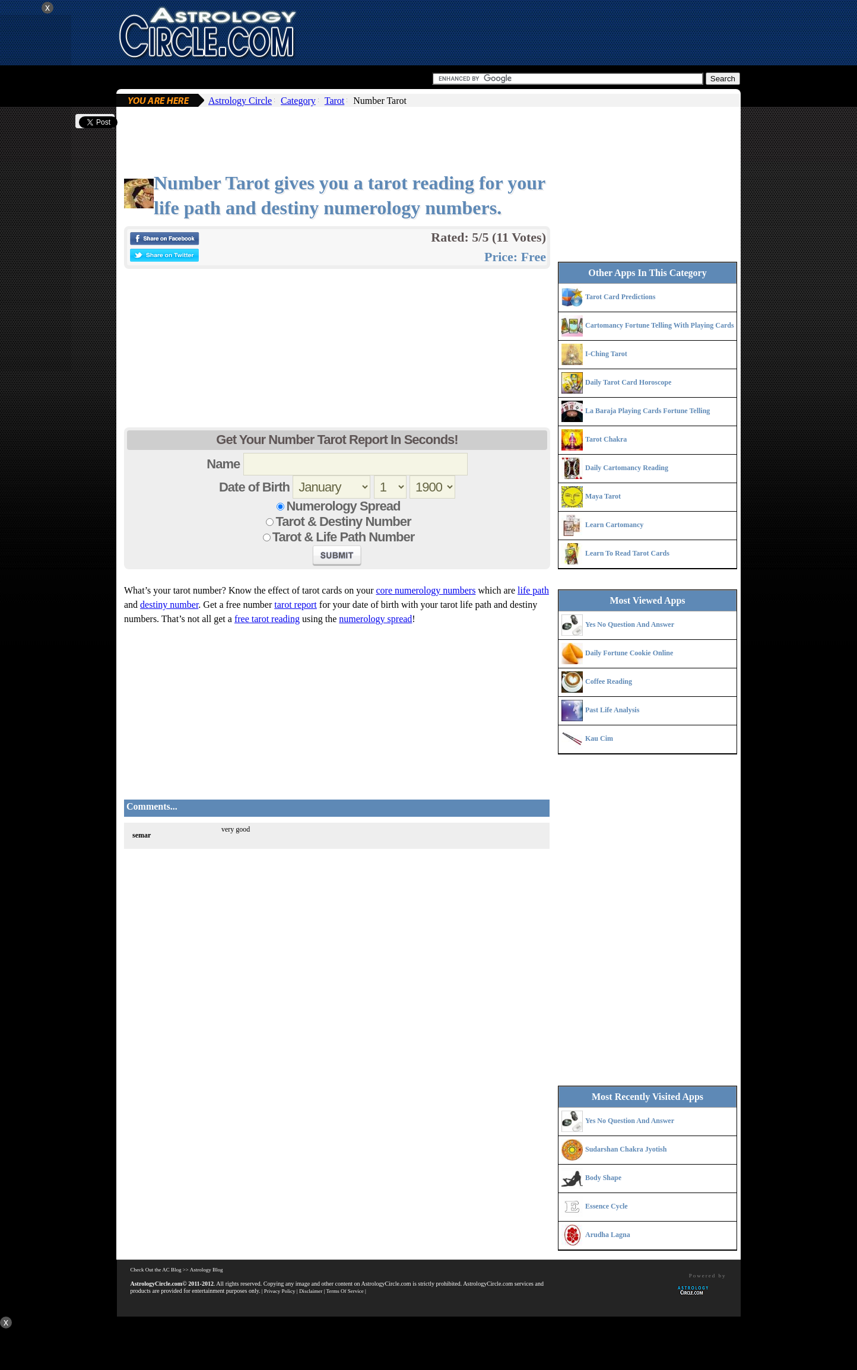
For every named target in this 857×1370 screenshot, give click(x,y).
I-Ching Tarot (606, 354)
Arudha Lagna (607, 1235)
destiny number (169, 605)
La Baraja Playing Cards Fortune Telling (647, 411)
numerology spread (375, 619)
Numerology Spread (343, 506)
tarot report (295, 605)
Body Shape (603, 1178)
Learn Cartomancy (614, 525)
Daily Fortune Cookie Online (629, 653)
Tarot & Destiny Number (343, 521)
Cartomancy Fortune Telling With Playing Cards (659, 325)
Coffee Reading (608, 681)
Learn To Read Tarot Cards (627, 553)
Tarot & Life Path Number (343, 536)
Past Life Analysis (612, 710)
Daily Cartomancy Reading (626, 468)
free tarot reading (267, 619)
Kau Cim (599, 738)
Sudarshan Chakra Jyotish (625, 1149)
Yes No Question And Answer (629, 624)
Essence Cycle (606, 1206)
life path (533, 590)
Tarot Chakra (606, 439)
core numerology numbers (425, 590)
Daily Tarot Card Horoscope (628, 382)
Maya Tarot (603, 496)
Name (223, 463)
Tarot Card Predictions (620, 297)
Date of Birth (254, 487)
